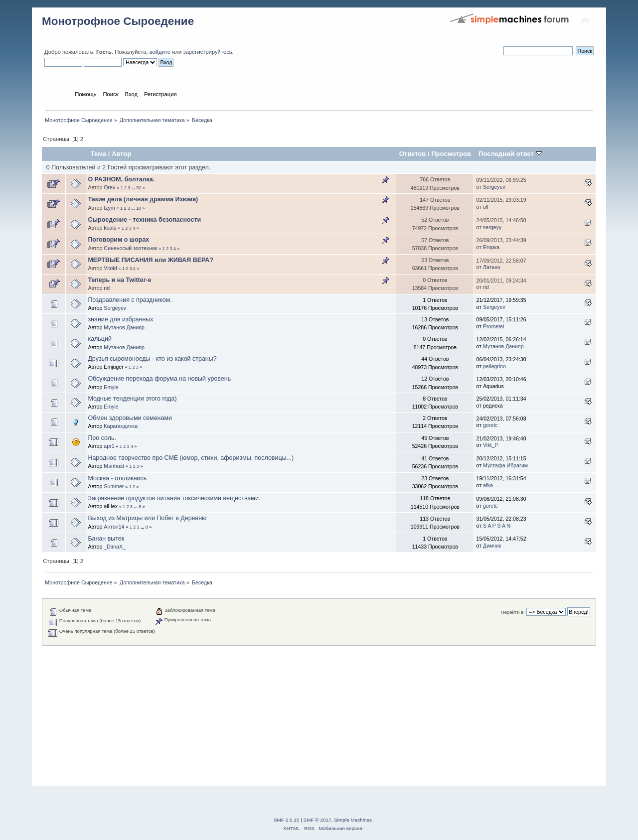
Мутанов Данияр (124, 327)
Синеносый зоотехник (130, 248)
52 (139, 187)
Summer (114, 486)
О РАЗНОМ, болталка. (121, 179)
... (134, 187)
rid (107, 288)
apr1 (109, 446)
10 (138, 208)
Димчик (492, 546)
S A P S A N (496, 526)
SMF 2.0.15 (287, 820)
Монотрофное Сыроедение (118, 21)
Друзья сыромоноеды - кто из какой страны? (152, 358)
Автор (121, 153)
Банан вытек (106, 538)
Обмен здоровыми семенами (130, 418)
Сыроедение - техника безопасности (144, 219)
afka (488, 485)
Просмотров (451, 153)
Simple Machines (353, 820)
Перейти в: (513, 612)
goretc (490, 425)
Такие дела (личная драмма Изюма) (143, 199)
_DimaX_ (115, 547)
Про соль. (102, 437)
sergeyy (492, 227)
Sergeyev (494, 187)
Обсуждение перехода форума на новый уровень (159, 378)
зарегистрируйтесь (207, 52)
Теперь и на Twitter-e (119, 280)
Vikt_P (490, 445)
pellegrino (494, 366)
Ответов (412, 153)
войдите (160, 52)
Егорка (491, 247)
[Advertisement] (319, 715)
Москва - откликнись (117, 478)
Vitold (110, 268)
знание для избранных (120, 319)
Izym (109, 208)
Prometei (493, 326)
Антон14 (114, 527)
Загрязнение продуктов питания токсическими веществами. (174, 498)
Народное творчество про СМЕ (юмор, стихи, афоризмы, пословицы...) (191, 457)
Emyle (111, 387)
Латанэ (491, 267)
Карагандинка (121, 426)
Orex (109, 187)
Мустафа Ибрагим (505, 465)
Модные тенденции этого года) (132, 398)
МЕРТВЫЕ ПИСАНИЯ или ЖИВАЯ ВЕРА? (150, 260)
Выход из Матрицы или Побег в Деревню (147, 518)
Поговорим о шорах (118, 239)
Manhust (114, 466)
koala (110, 228)
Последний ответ (509, 153)
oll (485, 207)
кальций (100, 338)
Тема (98, 153)
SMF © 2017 (317, 820)
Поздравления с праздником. (129, 299)
